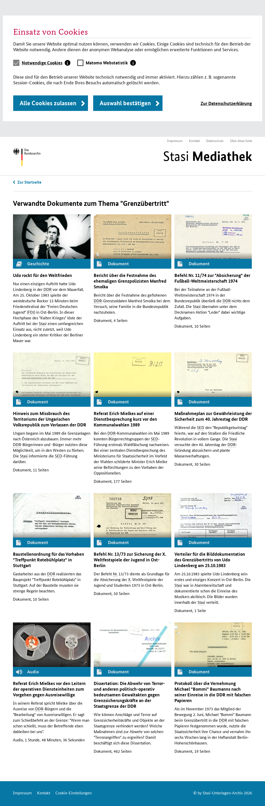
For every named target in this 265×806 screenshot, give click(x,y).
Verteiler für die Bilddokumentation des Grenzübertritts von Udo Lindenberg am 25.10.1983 (209, 559)
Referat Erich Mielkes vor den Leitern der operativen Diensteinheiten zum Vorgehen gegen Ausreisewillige (49, 689)
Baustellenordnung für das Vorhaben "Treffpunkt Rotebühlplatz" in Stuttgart (48, 559)
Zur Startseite (29, 182)
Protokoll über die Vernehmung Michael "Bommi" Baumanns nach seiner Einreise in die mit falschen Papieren (212, 691)
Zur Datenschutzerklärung (226, 103)
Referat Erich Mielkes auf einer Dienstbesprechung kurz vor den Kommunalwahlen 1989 (125, 419)
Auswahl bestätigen (125, 103)
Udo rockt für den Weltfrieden (42, 275)
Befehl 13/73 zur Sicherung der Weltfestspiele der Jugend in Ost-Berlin (130, 559)
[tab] (46, 63)
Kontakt (194, 140)
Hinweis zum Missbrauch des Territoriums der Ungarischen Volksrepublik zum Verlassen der (49, 419)
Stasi (207, 156)
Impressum (174, 140)
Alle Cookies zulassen (48, 103)
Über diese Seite (241, 140)
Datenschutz (215, 140)
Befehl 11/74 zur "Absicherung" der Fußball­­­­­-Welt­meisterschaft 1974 (212, 278)
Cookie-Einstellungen (73, 792)
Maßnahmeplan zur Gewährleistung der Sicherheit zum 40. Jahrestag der (213, 416)
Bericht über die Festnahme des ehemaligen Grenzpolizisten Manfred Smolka (130, 281)
